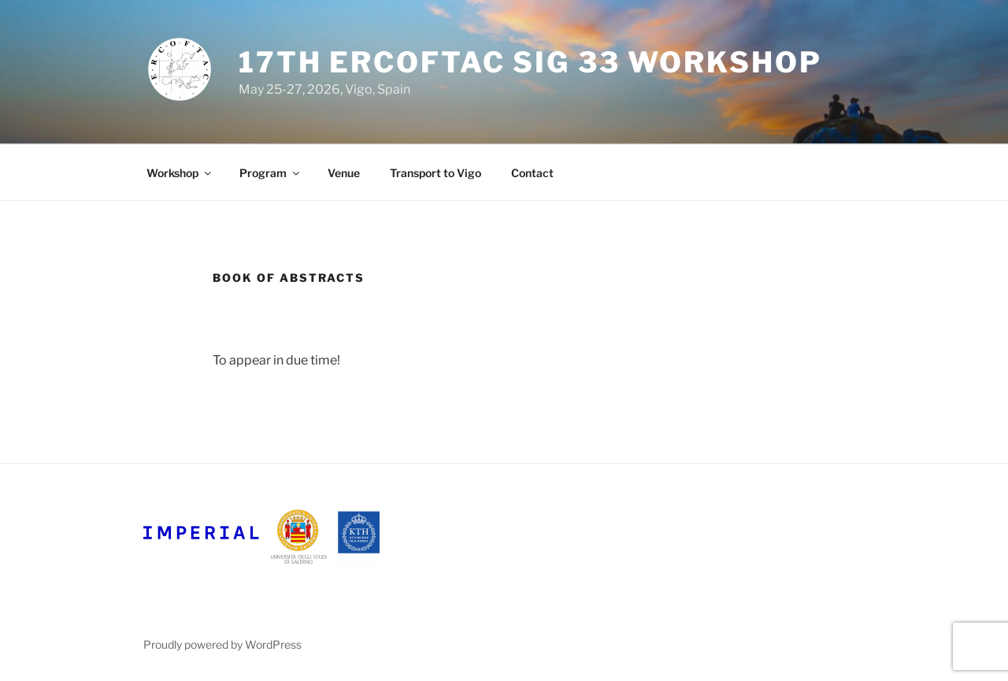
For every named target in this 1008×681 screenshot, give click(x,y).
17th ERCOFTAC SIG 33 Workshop (530, 62)
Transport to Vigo (435, 173)
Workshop (179, 173)
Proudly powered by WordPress (222, 644)
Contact (532, 173)
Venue (344, 173)
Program (270, 173)
